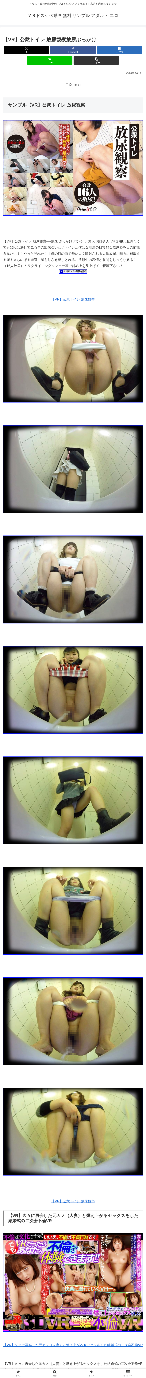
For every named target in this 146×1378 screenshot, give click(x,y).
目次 (68, 85)
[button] (96, 60)
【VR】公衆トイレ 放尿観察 (73, 299)
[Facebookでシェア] (73, 50)
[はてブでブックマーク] (119, 50)
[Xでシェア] (26, 50)
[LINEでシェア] (49, 60)
